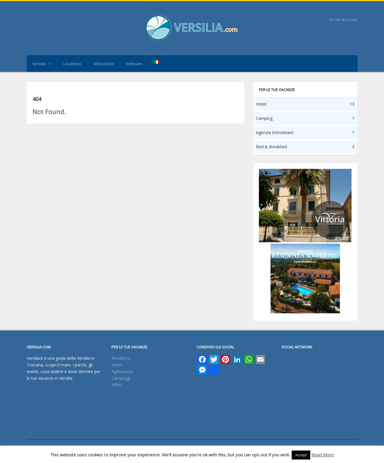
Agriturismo (122, 371)
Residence (121, 358)
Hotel (116, 365)
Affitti (116, 385)
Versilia (42, 63)
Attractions (103, 63)
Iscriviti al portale (343, 19)
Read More (322, 454)
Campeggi (120, 378)
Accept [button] (301, 454)
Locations (72, 63)
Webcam (134, 63)
